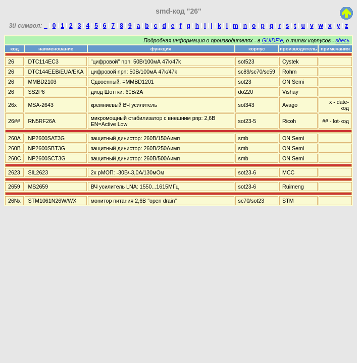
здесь (342, 40)
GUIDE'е (272, 40)
